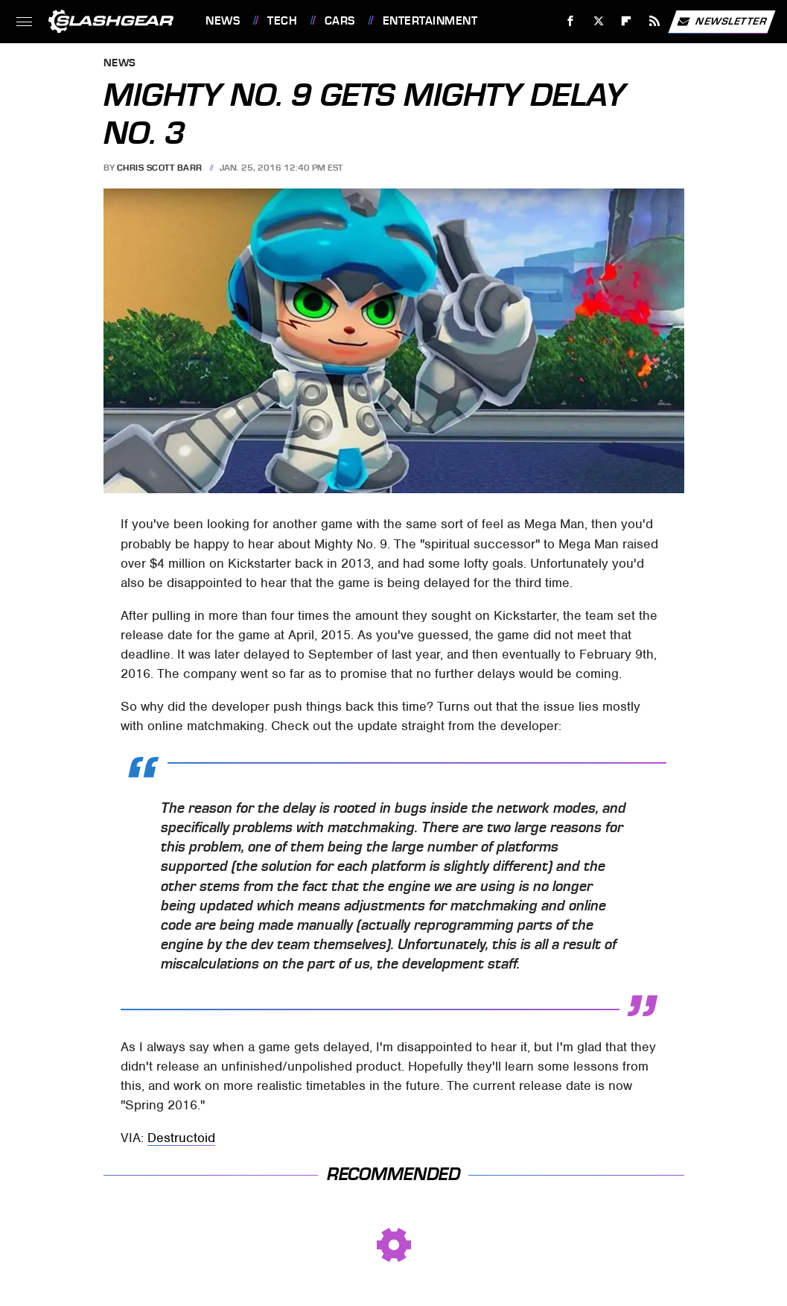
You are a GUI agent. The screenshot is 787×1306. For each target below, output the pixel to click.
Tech (282, 21)
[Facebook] (571, 21)
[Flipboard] (626, 21)
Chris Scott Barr (160, 167)
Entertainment (430, 21)
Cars (340, 21)
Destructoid (181, 1137)
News (222, 21)
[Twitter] (598, 21)
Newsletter (721, 21)
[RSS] (655, 21)
